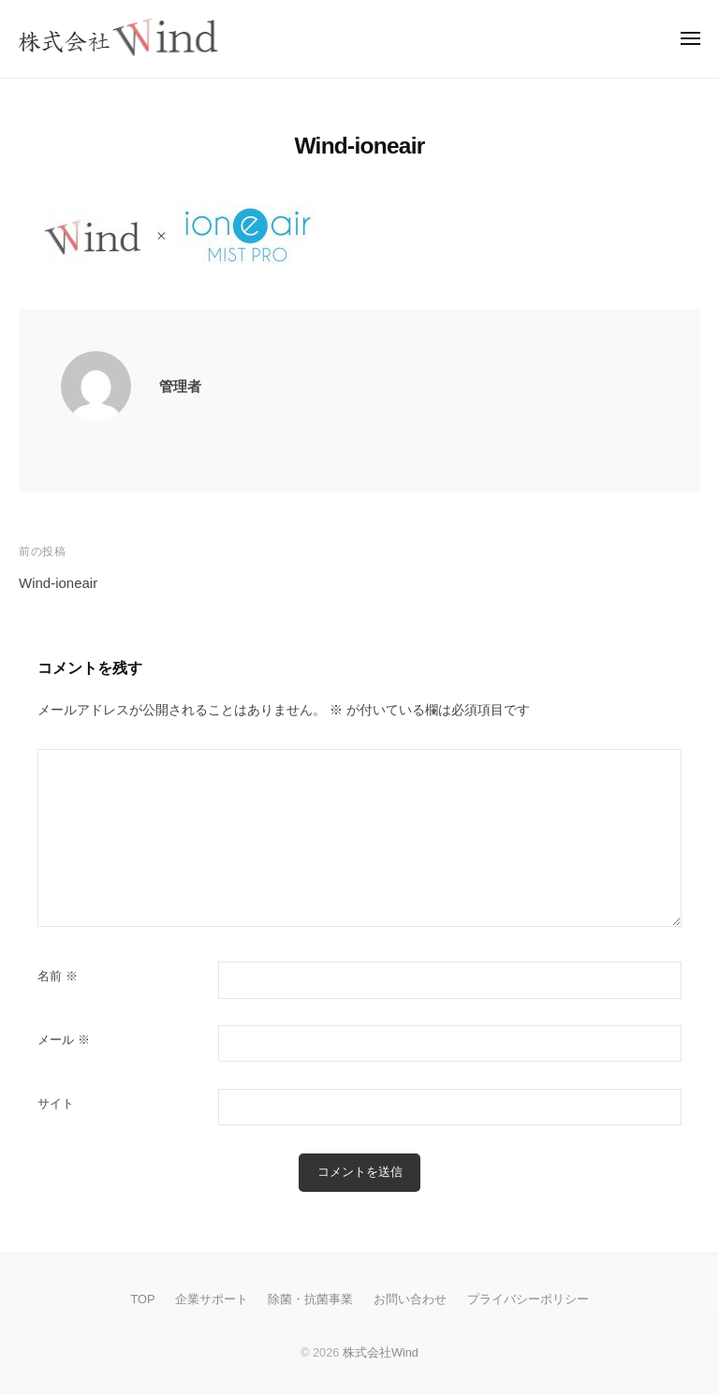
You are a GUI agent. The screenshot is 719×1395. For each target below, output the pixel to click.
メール (63, 1040)
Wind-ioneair (58, 583)
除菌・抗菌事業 (310, 1299)
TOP (142, 1299)
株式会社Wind (380, 1352)
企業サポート (211, 1299)
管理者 (180, 386)
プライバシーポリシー (528, 1299)
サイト (55, 1103)
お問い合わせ (410, 1299)
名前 (57, 976)
